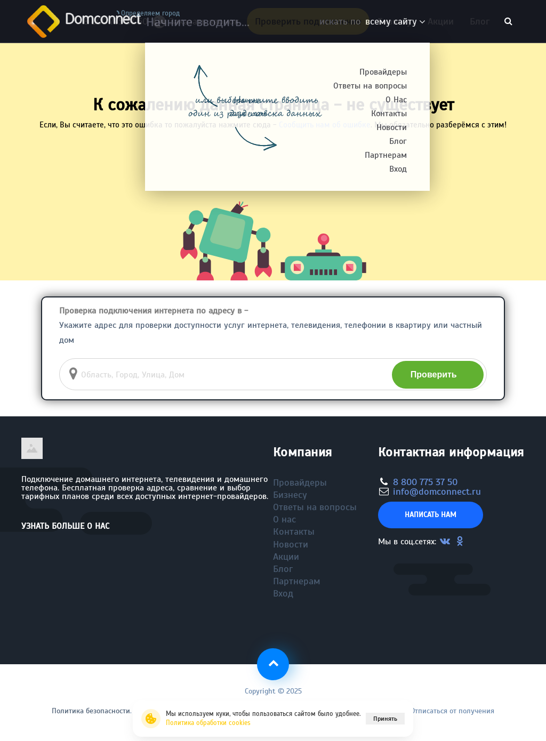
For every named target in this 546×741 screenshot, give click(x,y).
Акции (441, 21)
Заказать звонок (200, 24)
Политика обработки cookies (208, 723)
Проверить (434, 374)
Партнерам (296, 581)
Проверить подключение (308, 21)
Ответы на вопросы (315, 507)
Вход (283, 593)
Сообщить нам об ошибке (325, 125)
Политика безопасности (91, 710)
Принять (385, 718)
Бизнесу (395, 21)
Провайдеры (300, 482)
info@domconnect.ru (437, 491)
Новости (290, 544)
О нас (284, 519)
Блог (479, 21)
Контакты (294, 531)
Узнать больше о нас (65, 526)
